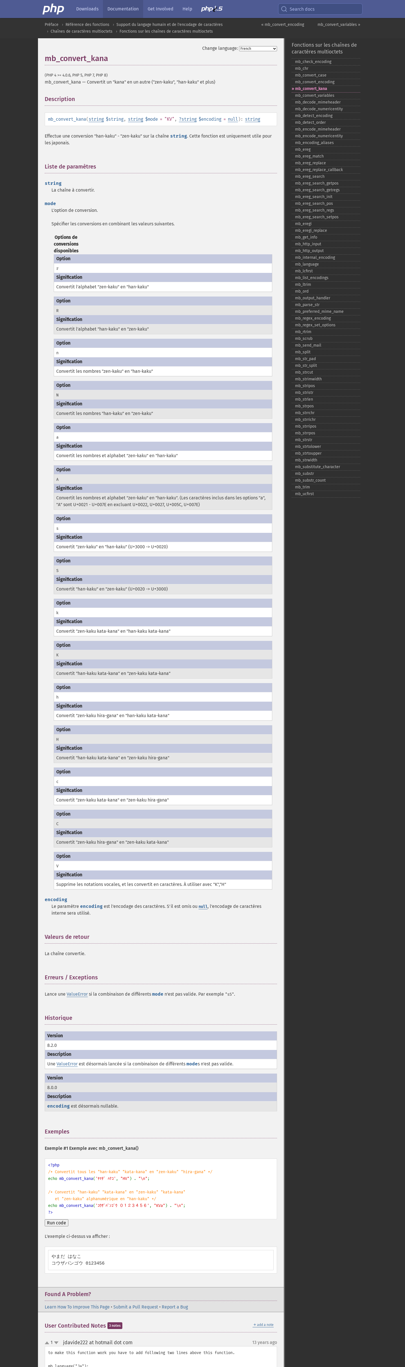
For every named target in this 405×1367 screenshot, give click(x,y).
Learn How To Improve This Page (77, 1307)
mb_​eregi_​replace (311, 230)
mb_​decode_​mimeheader (318, 102)
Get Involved (161, 9)
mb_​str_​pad (305, 358)
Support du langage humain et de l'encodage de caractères (169, 24)
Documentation (123, 9)
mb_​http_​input (308, 244)
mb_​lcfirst (304, 271)
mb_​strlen (304, 399)
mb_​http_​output (309, 250)
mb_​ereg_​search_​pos (314, 203)
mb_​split (302, 352)
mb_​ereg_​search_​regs (314, 210)
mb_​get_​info (306, 237)
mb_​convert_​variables (314, 95)
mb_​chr (301, 68)
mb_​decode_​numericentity (319, 109)
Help (187, 9)
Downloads (87, 9)
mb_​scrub (303, 338)
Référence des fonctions (87, 24)
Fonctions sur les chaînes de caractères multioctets (166, 31)
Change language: (220, 48)
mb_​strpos (304, 406)
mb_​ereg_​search (310, 176)
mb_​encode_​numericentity (319, 136)
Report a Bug (175, 1307)
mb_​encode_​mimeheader (318, 129)
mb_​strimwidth (308, 379)
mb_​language (307, 264)
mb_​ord (302, 291)
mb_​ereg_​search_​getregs (317, 190)
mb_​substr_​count (310, 480)
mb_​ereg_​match (309, 156)
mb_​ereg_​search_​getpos (317, 183)
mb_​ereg (302, 149)
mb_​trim (302, 487)
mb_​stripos (305, 385)
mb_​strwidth (306, 460)
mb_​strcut (304, 372)
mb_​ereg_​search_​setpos (317, 217)
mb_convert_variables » (339, 24)
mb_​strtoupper (308, 453)
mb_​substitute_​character (317, 466)
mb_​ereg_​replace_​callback (319, 169)
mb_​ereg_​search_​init (313, 196)
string (96, 119)
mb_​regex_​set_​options (315, 325)
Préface (51, 24)
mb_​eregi (303, 223)
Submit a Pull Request (135, 1307)
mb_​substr (304, 473)
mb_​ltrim (303, 284)
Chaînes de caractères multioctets (81, 31)
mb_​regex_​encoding (313, 318)
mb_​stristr (304, 392)
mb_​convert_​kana (311, 88)
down (56, 1342)
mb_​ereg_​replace (310, 163)
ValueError (77, 994)
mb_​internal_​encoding (315, 257)
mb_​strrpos (305, 433)
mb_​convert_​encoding (314, 82)
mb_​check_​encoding (313, 61)
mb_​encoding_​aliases (314, 142)
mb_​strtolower (308, 446)
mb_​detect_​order (310, 122)
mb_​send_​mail (308, 345)
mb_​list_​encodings (311, 277)
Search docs (297, 9)
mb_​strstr (303, 439)
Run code (56, 1222)
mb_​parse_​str (307, 304)
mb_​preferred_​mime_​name (319, 311)
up (48, 1343)
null (233, 119)
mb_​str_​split (306, 365)
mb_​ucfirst (304, 493)
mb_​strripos (305, 426)
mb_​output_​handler (312, 298)
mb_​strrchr (304, 412)
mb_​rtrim (303, 331)
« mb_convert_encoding (282, 24)
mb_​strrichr (305, 419)
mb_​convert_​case (311, 75)
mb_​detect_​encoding (313, 115)
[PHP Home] (53, 9)
